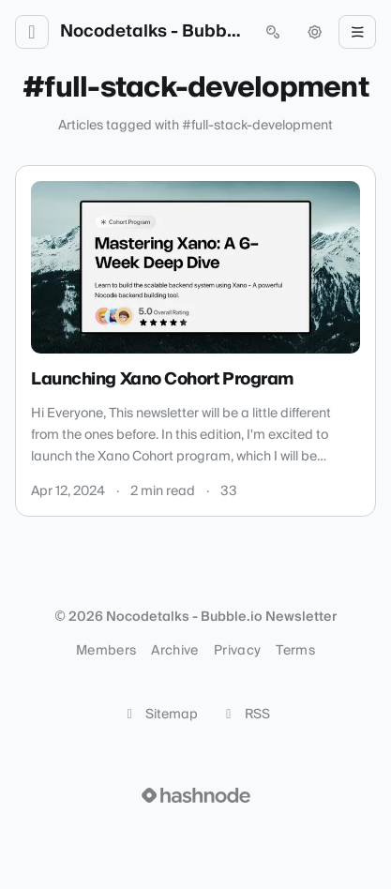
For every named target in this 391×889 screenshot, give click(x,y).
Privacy (237, 651)
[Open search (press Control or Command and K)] (273, 32)
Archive (174, 651)
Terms (295, 651)
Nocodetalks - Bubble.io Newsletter (152, 32)
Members (106, 651)
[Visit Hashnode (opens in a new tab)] (196, 795)
